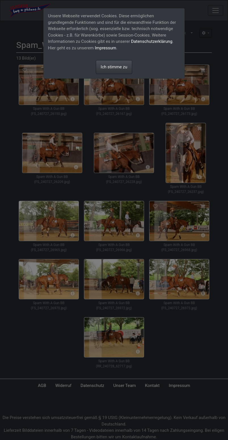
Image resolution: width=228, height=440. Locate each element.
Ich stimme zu (114, 67)
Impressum (105, 47)
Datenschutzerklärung (151, 41)
